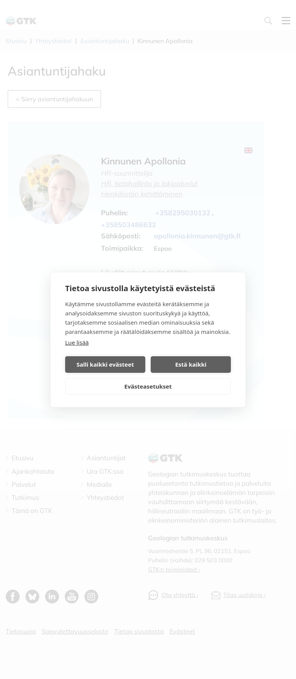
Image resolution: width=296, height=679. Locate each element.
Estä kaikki (190, 364)
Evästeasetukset (148, 386)
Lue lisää (77, 342)
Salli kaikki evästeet (105, 364)
